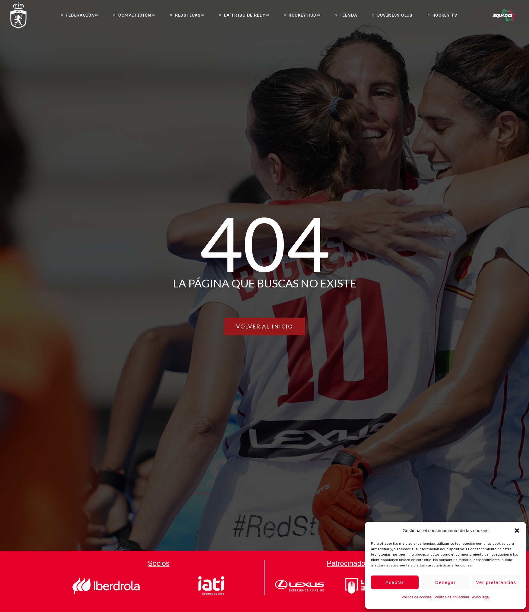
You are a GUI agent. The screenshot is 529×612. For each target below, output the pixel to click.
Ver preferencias (496, 582)
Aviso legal (480, 597)
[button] (517, 531)
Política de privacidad (452, 597)
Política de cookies (416, 597)
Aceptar (394, 582)
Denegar (445, 582)
